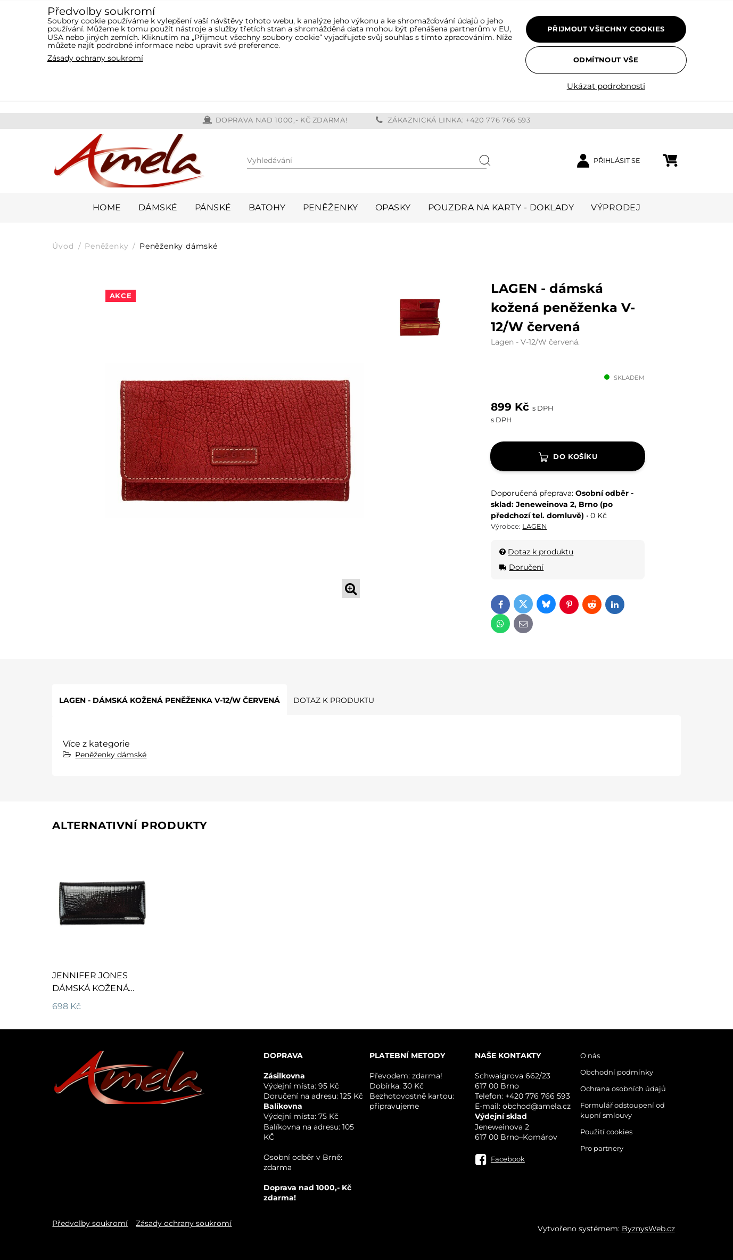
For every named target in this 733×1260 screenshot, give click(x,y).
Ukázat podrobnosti (606, 86)
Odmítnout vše (605, 59)
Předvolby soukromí (90, 1223)
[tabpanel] (234, 440)
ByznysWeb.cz (648, 1228)
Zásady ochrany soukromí (184, 1223)
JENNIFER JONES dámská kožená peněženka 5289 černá (90, 994)
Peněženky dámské (110, 754)
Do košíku (575, 456)
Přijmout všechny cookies (606, 28)
